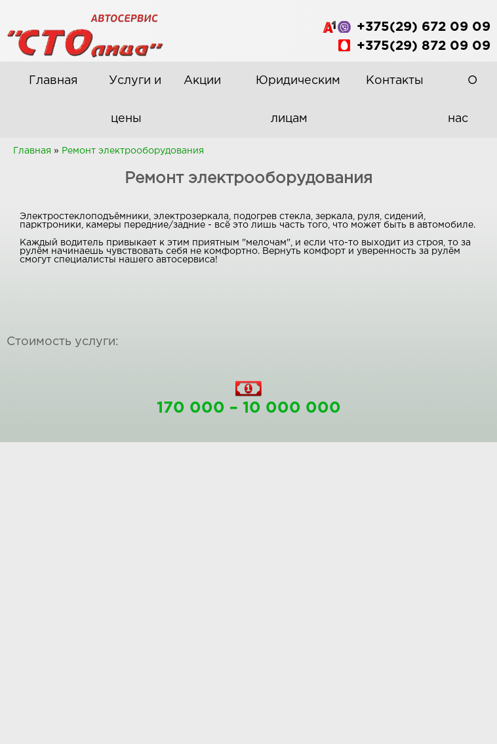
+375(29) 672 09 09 (423, 27)
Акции (202, 80)
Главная (53, 80)
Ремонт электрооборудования (133, 151)
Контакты (395, 80)
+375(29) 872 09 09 (423, 46)
